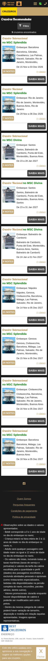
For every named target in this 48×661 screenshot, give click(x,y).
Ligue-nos (45, 3)
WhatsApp (40, 3)
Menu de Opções (35, 3)
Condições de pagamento (24, 511)
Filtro (26, 26)
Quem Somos (24, 499)
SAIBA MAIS (36, 79)
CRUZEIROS (9, 11)
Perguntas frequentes (24, 505)
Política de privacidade (24, 517)
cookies (22, 648)
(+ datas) (41, 71)
